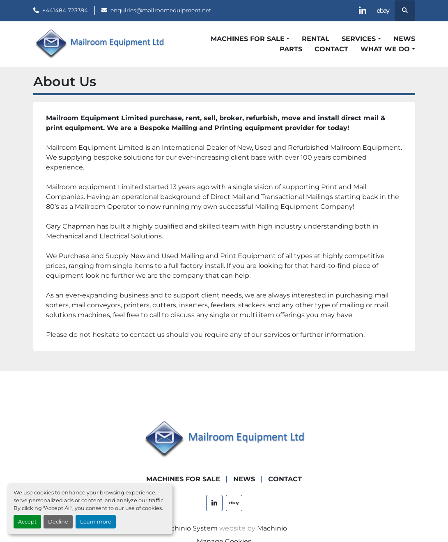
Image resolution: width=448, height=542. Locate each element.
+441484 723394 (65, 10)
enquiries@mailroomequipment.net (160, 10)
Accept (27, 522)
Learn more (95, 522)
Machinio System (189, 528)
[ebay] (383, 10)
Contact (331, 49)
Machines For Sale (248, 39)
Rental (315, 39)
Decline (58, 522)
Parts (291, 49)
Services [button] (359, 39)
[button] (250, 39)
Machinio (272, 528)
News (404, 39)
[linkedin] (362, 10)
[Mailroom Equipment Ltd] (224, 439)
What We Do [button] (385, 49)
